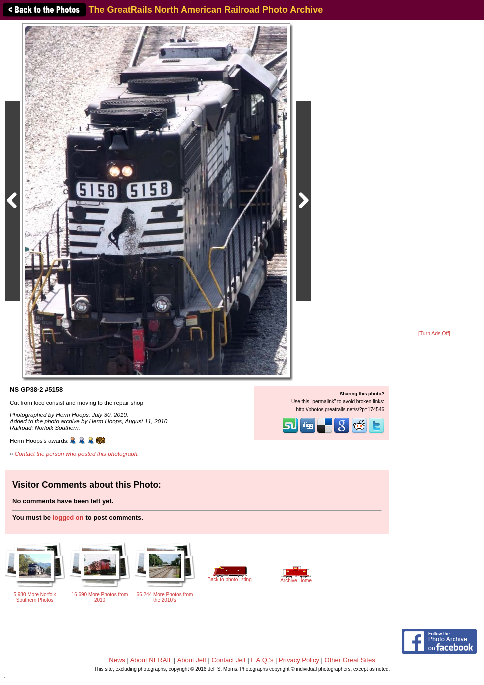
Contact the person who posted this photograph (76, 453)
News (117, 660)
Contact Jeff (229, 660)
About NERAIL (151, 660)
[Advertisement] (434, 176)
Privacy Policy (299, 660)
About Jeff (191, 660)
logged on (68, 517)
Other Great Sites (350, 660)
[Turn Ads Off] (434, 333)
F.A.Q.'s (262, 660)
